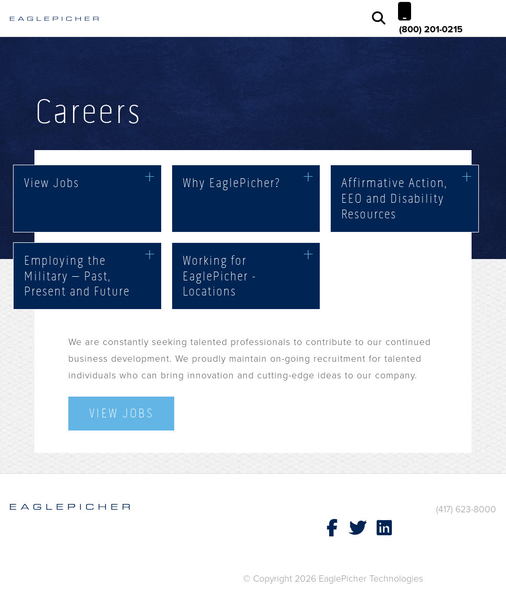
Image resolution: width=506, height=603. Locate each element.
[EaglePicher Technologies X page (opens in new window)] (358, 528)
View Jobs (51, 182)
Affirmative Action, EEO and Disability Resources (394, 198)
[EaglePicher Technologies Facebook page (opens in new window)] (332, 528)
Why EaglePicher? (231, 182)
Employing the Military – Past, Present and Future (77, 276)
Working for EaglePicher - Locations (220, 276)
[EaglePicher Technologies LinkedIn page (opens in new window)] (384, 528)
